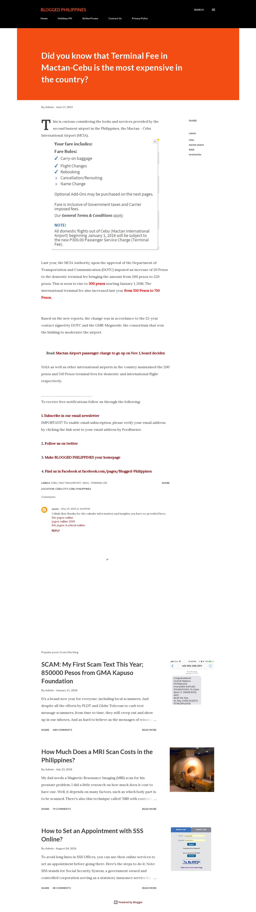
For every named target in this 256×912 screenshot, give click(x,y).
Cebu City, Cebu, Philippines (73, 488)
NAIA (191, 149)
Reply (56, 530)
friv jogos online (62, 517)
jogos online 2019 (63, 521)
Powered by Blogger (128, 902)
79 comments (62, 808)
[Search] (199, 10)
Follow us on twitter (61, 443)
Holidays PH (65, 18)
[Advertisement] (100, 607)
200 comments (62, 729)
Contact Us (115, 18)
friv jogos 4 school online (68, 525)
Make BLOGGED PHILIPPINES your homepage (82, 457)
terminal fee (195, 154)
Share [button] (193, 120)
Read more (149, 729)
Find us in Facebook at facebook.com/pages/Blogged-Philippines (98, 471)
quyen (55, 508)
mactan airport (196, 144)
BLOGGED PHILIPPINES (63, 9)
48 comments (62, 887)
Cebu (191, 139)
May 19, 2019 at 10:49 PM (75, 508)
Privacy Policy (140, 18)
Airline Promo (90, 18)
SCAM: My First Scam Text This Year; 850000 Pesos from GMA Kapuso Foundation (92, 672)
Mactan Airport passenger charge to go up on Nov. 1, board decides (110, 353)
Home (44, 18)
